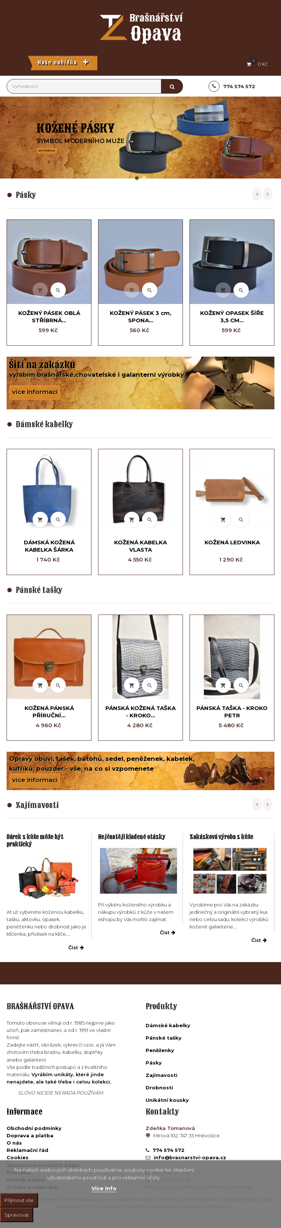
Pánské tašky (163, 1038)
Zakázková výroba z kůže (221, 837)
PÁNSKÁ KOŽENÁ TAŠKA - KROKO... (140, 712)
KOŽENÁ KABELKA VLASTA (140, 546)
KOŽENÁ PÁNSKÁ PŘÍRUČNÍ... (49, 712)
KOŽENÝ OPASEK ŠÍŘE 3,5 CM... (232, 316)
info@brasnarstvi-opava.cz (189, 1157)
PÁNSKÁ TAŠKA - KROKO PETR (231, 712)
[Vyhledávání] (95, 86)
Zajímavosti (161, 1075)
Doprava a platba (30, 1135)
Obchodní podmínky (34, 1128)
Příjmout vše (19, 1200)
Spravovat (16, 1215)
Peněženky (160, 1050)
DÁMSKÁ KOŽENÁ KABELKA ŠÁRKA (49, 546)
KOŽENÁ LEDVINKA (232, 542)
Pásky (154, 1063)
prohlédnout (47, 150)
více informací (35, 391)
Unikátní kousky (167, 1100)
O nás (14, 1143)
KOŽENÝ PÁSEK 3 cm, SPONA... (140, 316)
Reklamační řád (27, 1150)
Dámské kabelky (168, 1025)
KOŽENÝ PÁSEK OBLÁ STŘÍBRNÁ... (49, 316)
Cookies (18, 1157)
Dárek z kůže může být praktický (35, 840)
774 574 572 (167, 1150)
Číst (76, 947)
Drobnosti (159, 1087)
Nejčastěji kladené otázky (131, 837)
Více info (103, 1188)
